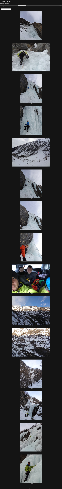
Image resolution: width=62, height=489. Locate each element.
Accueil (2, 6)
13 (32, 487)
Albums (1, 5)
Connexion (60, 5)
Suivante (34, 487)
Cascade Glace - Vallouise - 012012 (16, 6)
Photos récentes (14, 5)
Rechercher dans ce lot (6, 9)
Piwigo (32, 488)
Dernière (37, 487)
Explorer (5, 5)
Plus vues (9, 5)
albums (5, 6)
